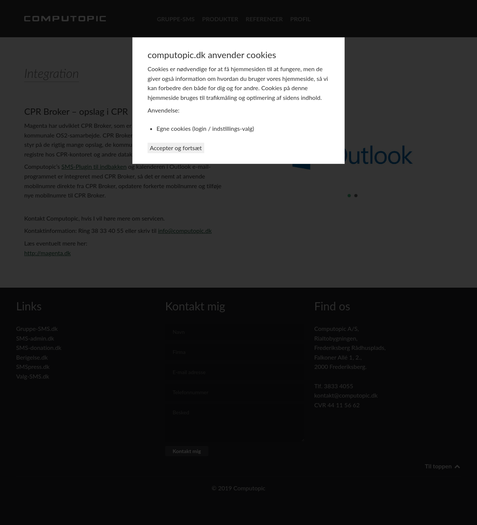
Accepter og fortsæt (176, 147)
